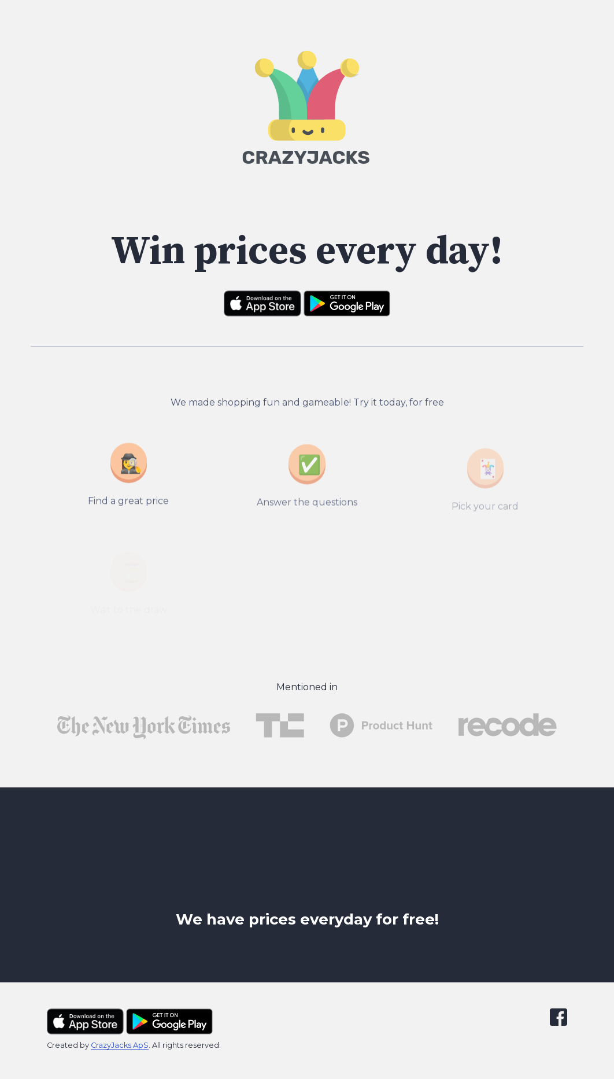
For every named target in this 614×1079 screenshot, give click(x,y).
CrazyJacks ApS (120, 1045)
